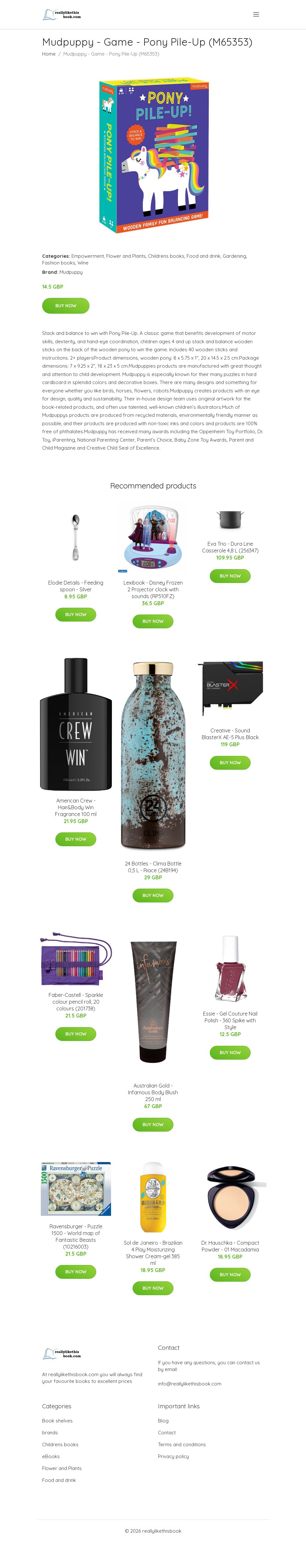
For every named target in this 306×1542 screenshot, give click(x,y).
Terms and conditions (182, 1444)
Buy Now (65, 306)
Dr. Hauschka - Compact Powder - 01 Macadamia (230, 1246)
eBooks (51, 1456)
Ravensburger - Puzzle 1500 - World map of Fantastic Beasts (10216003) (76, 1236)
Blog (163, 1421)
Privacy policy (173, 1456)
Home (49, 54)
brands (50, 1433)
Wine (83, 263)
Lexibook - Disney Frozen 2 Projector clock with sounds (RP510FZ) (153, 589)
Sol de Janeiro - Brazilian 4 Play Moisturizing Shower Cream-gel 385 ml (153, 1253)
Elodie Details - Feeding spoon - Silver (75, 586)
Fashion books (58, 263)
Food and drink (203, 256)
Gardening (234, 256)
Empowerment (87, 256)
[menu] (256, 14)
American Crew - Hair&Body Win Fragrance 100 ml (76, 807)
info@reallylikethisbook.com (189, 1384)
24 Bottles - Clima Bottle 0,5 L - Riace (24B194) (153, 867)
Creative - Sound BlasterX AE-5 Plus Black (230, 733)
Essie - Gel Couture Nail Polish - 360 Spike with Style (230, 1020)
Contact (167, 1433)
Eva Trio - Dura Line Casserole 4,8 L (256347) (230, 547)
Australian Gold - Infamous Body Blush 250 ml (153, 1092)
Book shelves (57, 1421)
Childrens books (166, 256)
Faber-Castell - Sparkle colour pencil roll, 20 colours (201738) (76, 1002)
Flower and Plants (126, 256)
